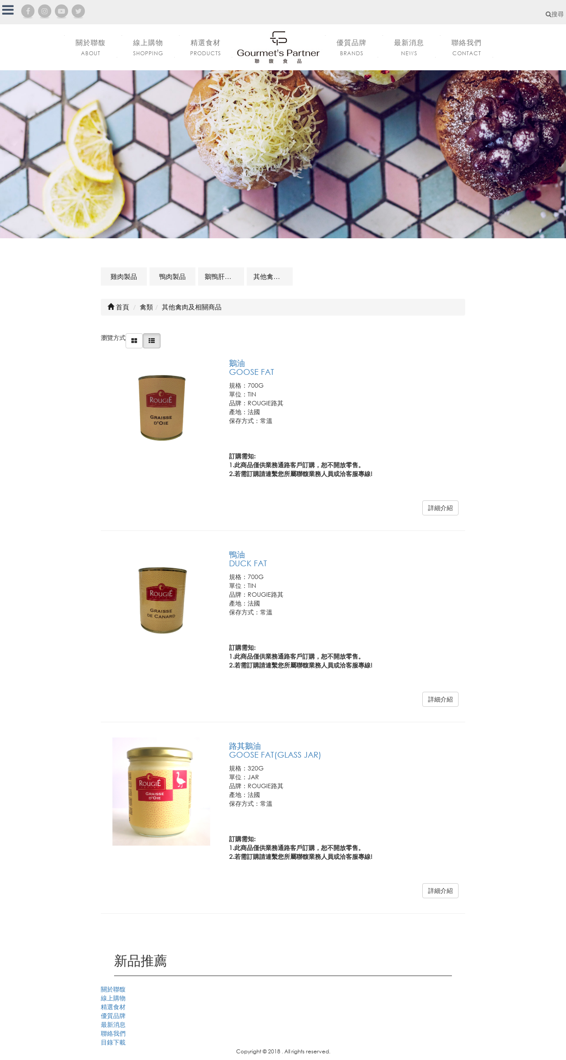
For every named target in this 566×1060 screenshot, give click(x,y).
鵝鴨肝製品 (221, 276)
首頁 (118, 306)
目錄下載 (113, 1042)
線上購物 (113, 998)
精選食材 (113, 1007)
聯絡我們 (113, 1033)
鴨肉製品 (172, 276)
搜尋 (555, 14)
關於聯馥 (113, 989)
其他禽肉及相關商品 (273, 276)
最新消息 (113, 1024)
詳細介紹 (440, 507)
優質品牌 (113, 1015)
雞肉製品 (124, 276)
